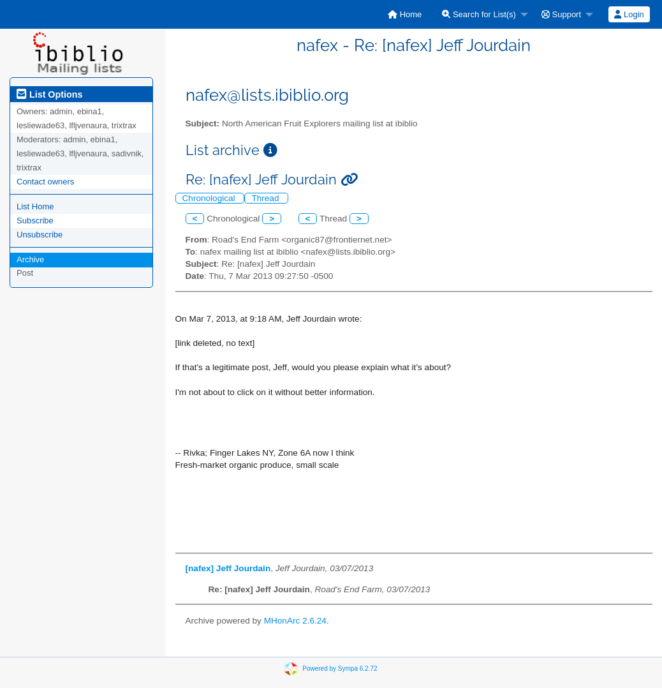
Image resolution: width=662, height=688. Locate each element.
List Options (49, 94)
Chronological (210, 198)
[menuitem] (405, 14)
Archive (30, 259)
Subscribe (35, 220)
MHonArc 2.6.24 (295, 620)
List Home (35, 206)
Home (405, 14)
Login (629, 14)
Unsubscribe (40, 234)
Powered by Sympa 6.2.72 (339, 668)
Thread (266, 198)
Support (561, 14)
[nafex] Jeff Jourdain (228, 568)
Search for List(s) (479, 14)
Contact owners (45, 181)
